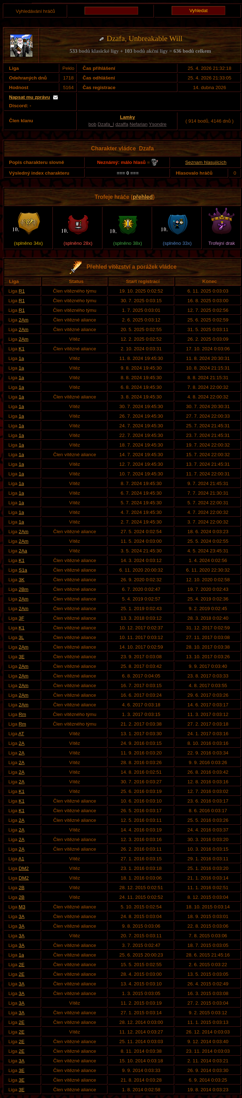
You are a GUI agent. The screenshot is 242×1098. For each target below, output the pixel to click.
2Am (23, 320)
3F (21, 618)
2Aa (23, 550)
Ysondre (158, 124)
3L (21, 637)
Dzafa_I (106, 124)
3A (21, 916)
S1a (23, 570)
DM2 (24, 868)
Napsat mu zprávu (29, 97)
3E (21, 656)
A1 (21, 858)
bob (92, 124)
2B (21, 887)
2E (21, 964)
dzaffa (121, 124)
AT (21, 733)
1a (21, 358)
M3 (22, 906)
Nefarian (138, 124)
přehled (143, 197)
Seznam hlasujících (206, 162)
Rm (22, 714)
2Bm (23, 589)
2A (21, 743)
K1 (21, 348)
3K (21, 579)
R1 (22, 291)
